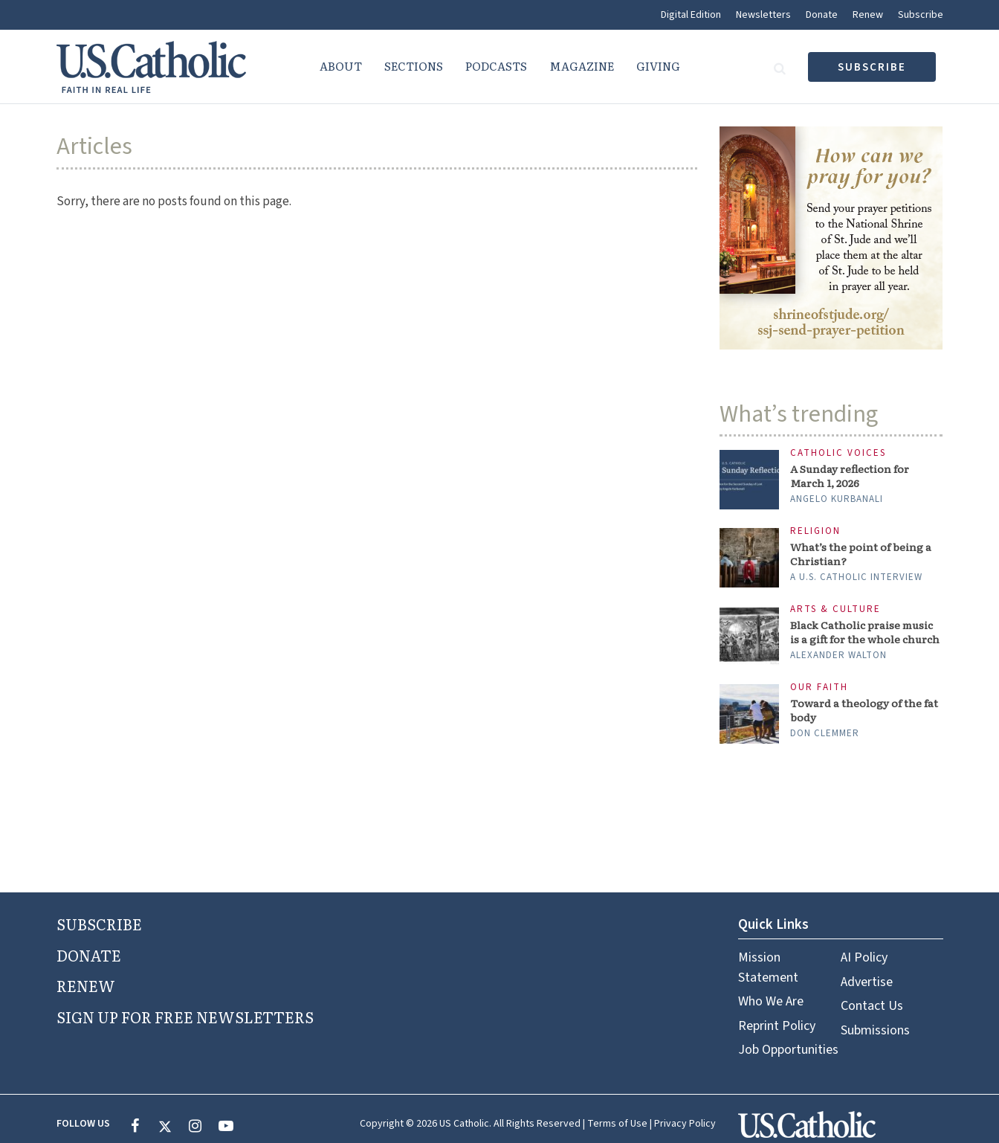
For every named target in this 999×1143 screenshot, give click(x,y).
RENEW (85, 985)
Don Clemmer (824, 733)
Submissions (875, 1030)
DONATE (88, 955)
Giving (658, 65)
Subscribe (920, 14)
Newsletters (763, 14)
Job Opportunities (788, 1049)
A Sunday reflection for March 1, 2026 (849, 476)
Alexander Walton (838, 655)
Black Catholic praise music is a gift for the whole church (865, 632)
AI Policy (864, 957)
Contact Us (872, 1005)
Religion (815, 531)
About (341, 65)
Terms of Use (617, 1123)
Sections (413, 65)
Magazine (581, 65)
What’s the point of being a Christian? (860, 554)
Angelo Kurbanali (836, 499)
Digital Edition (691, 14)
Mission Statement (768, 967)
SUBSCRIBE (99, 923)
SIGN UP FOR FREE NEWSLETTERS (185, 1016)
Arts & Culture (835, 609)
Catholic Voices (838, 453)
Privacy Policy (685, 1123)
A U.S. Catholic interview (856, 577)
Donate (822, 14)
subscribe (872, 67)
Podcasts (496, 65)
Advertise (867, 982)
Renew (868, 14)
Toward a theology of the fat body (864, 710)
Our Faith (819, 687)
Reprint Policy (776, 1026)
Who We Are (771, 1001)
